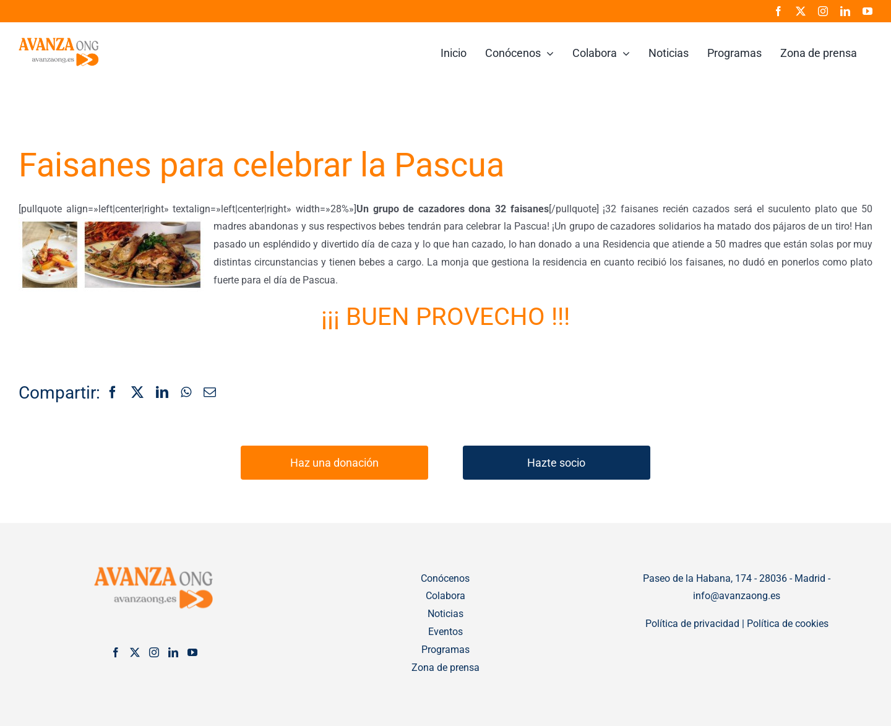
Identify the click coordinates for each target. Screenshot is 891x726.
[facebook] (778, 11)
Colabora (445, 596)
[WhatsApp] (185, 393)
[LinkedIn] (162, 393)
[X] (137, 393)
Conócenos (445, 578)
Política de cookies (788, 623)
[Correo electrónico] (209, 393)
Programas (445, 649)
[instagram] (823, 11)
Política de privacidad (692, 623)
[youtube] (867, 11)
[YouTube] (192, 652)
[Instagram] (154, 652)
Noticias (445, 614)
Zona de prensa (445, 667)
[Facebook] (112, 393)
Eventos (445, 631)
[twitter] (801, 11)
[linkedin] (845, 11)
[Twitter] (135, 652)
